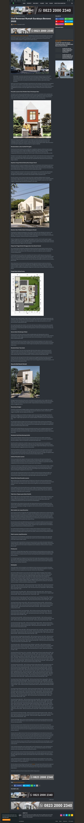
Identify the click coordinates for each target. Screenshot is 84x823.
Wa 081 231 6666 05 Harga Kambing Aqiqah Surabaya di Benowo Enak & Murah (67, 50)
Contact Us (19, 0)
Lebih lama (51, 799)
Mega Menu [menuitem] (35, 3)
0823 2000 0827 (5, 817)
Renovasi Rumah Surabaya (20, 16)
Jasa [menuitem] (47, 3)
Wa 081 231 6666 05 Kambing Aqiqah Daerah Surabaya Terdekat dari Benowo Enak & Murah (67, 56)
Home (12, 0)
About (15, 0)
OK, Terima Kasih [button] (6, 819)
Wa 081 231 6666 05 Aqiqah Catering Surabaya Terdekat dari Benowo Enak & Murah (64, 44)
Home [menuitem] (24, 3)
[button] (72, 3)
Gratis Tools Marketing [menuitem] (59, 3)
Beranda (12, 16)
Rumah (33, 764)
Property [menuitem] (29, 3)
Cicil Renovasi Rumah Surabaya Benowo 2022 (19, 35)
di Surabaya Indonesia (19, 821)
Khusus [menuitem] (51, 3)
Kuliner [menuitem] (42, 3)
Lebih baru (14, 799)
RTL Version (24, 0)
